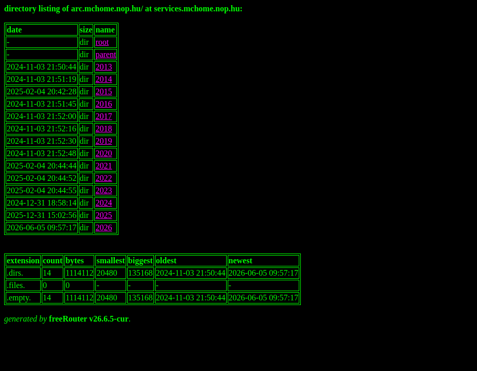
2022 (103, 178)
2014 (103, 79)
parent (105, 54)
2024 (103, 202)
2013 (103, 66)
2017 (103, 116)
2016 (103, 103)
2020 (103, 153)
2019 (103, 141)
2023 (103, 190)
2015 (103, 91)
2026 (103, 227)
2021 (103, 165)
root (102, 42)
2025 (103, 215)
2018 (103, 128)
